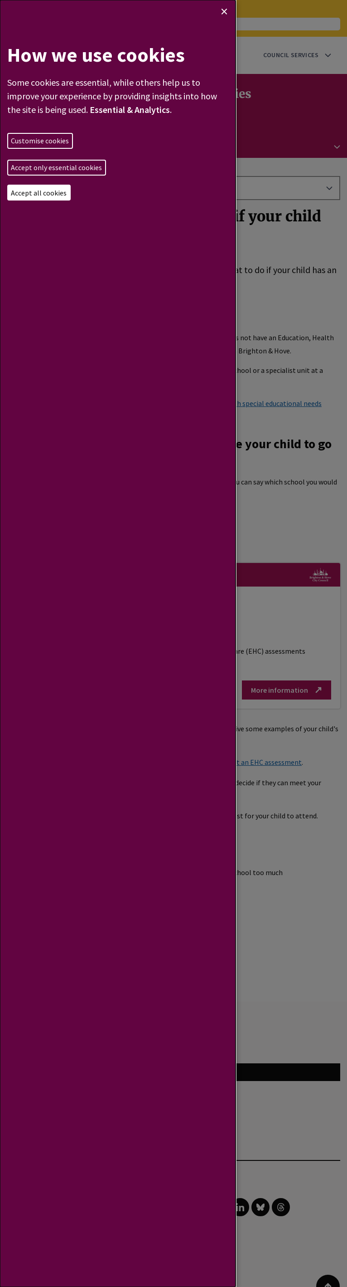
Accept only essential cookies (56, 167)
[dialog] (118, 643)
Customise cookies (40, 140)
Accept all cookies (39, 192)
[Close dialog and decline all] (224, 11)
